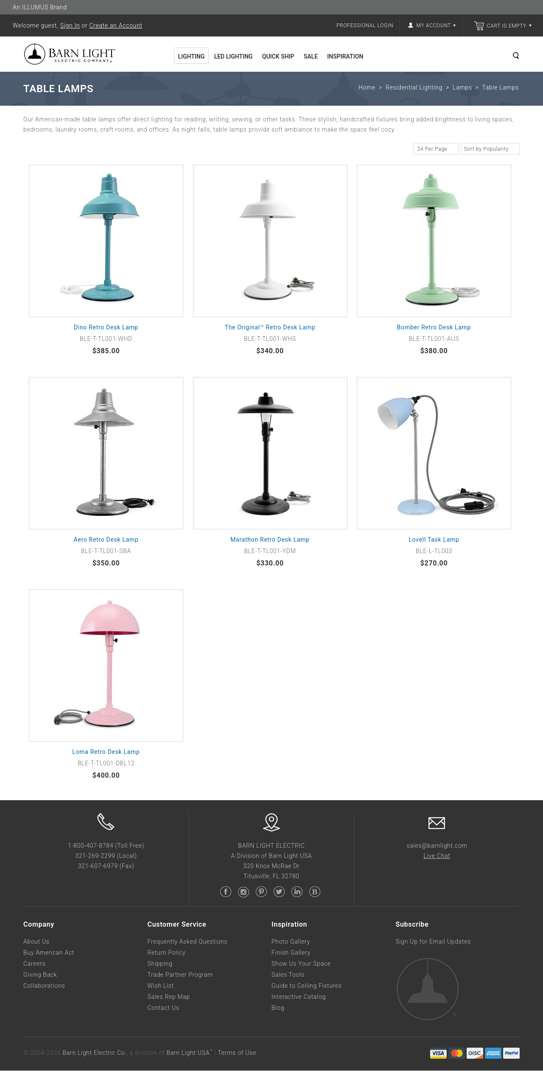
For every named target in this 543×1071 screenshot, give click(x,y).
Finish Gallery (291, 952)
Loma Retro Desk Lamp (106, 751)
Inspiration (345, 56)
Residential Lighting (414, 87)
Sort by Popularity (490, 150)
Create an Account (116, 25)
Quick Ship (278, 56)
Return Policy (167, 952)
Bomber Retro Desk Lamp (434, 327)
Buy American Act (48, 952)
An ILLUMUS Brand (40, 7)
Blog (278, 1007)
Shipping (160, 963)
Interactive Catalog (299, 996)
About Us (36, 941)
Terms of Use (237, 1052)
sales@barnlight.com (436, 845)
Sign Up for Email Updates (433, 941)
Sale (311, 56)
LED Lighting (233, 56)
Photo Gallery (291, 941)
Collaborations (44, 985)
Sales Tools (288, 974)
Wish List (161, 985)
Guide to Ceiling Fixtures (307, 985)
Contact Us (163, 1007)
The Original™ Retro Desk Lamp (270, 327)
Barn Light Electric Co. (95, 1052)
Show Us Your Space (301, 963)
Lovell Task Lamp (434, 539)
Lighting (191, 56)
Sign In (70, 25)
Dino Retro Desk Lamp (106, 327)
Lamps (462, 87)
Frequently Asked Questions (188, 941)
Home (366, 87)
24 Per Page (436, 150)
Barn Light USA (189, 1052)
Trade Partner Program (180, 974)
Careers (34, 963)
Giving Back (40, 974)
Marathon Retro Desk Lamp (270, 539)
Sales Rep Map (169, 996)
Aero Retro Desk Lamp (105, 539)
